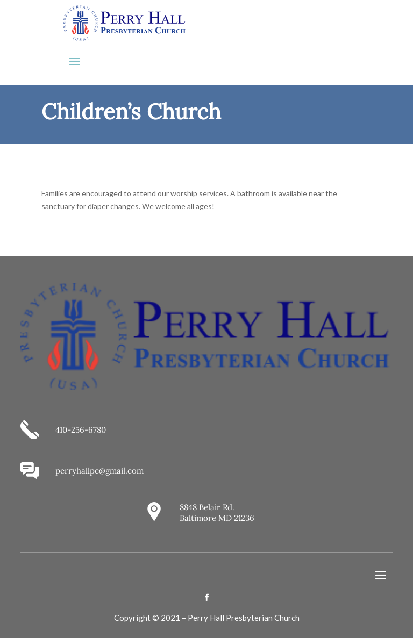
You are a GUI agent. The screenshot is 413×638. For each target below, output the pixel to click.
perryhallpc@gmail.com (99, 470)
